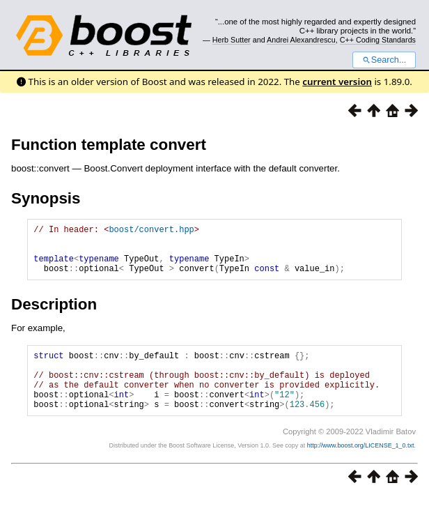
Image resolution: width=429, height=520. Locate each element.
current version (337, 81)
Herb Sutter (231, 40)
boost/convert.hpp (151, 231)
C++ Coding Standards (378, 40)
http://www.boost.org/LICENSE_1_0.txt (360, 468)
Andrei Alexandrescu (301, 40)
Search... (384, 60)
